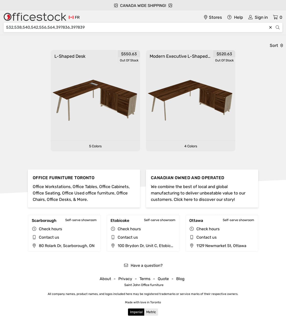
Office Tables (85, 186)
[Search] (136, 27)
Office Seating (46, 193)
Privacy (125, 278)
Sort (276, 45)
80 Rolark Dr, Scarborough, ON (63, 245)
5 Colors (95, 146)
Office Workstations (52, 186)
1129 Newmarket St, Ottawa (217, 245)
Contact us (49, 237)
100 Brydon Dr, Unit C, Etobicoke (144, 245)
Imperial (136, 312)
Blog (180, 278)
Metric (151, 312)
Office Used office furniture (88, 193)
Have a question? (143, 265)
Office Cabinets (114, 186)
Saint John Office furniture (143, 285)
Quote (163, 278)
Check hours (50, 229)
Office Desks (59, 199)
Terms (145, 278)
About (105, 278)
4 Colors (190, 146)
